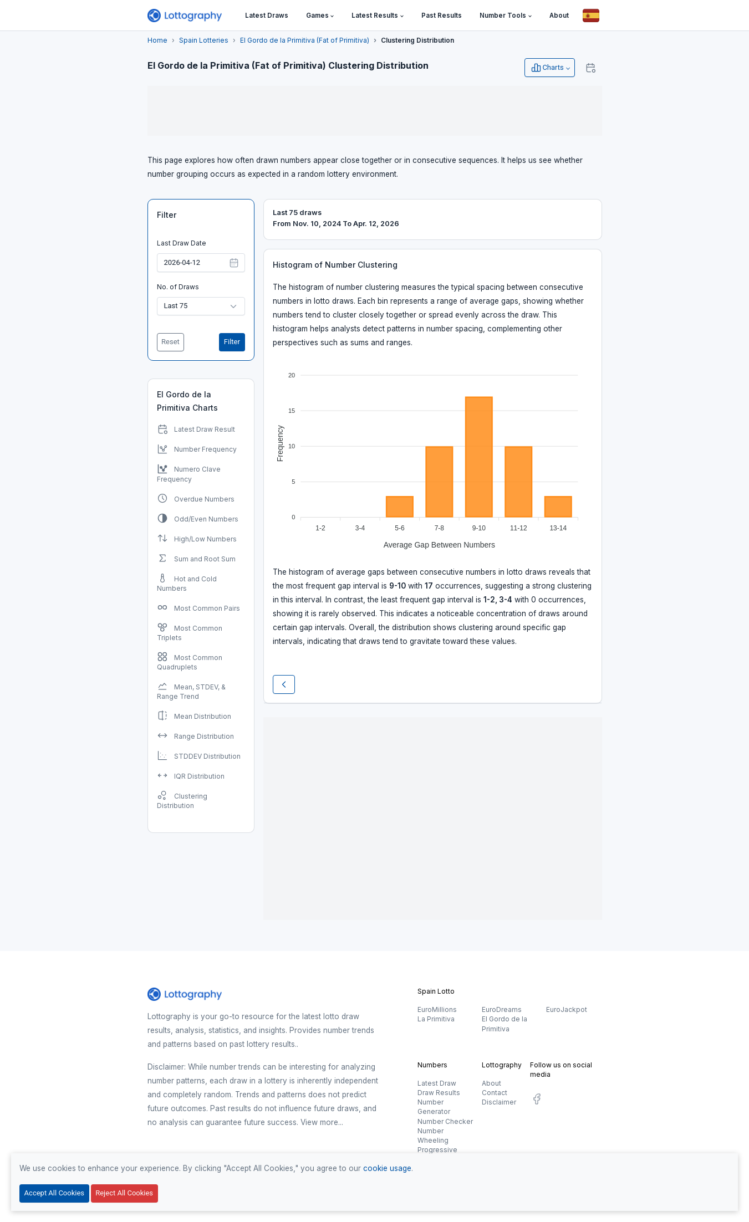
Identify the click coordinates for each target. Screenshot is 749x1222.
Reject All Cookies (124, 1193)
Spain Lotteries (203, 40)
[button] (320, 16)
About (491, 1083)
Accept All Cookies (54, 1193)
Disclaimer (499, 1102)
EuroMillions (437, 1009)
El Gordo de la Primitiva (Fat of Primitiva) (304, 40)
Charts (547, 67)
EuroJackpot (566, 1009)
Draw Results (438, 1092)
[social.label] (536, 1101)
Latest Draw (436, 1083)
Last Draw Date (181, 243)
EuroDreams (502, 1009)
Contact (494, 1092)
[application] (433, 456)
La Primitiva (436, 1019)
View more (319, 1122)
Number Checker (445, 1121)
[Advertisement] (374, 111)
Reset (170, 342)
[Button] (591, 15)
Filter (166, 214)
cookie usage (387, 1168)
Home (157, 40)
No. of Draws (178, 287)
